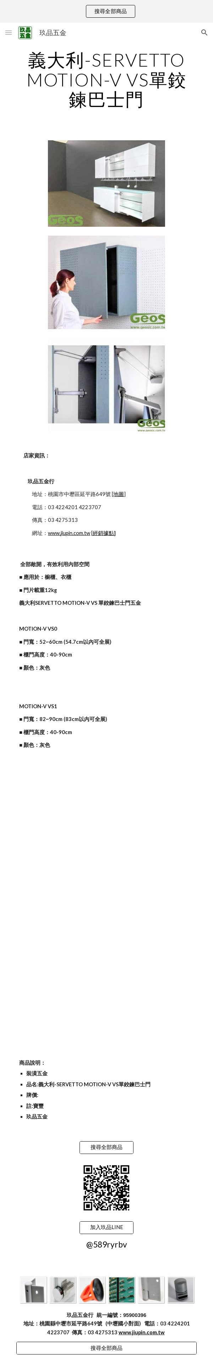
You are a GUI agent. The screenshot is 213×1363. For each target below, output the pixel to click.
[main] (106, 79)
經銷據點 (103, 533)
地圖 (118, 494)
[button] (8, 32)
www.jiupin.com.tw (69, 533)
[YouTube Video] (106, 809)
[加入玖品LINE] (106, 1227)
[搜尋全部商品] (106, 1147)
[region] (106, 11)
